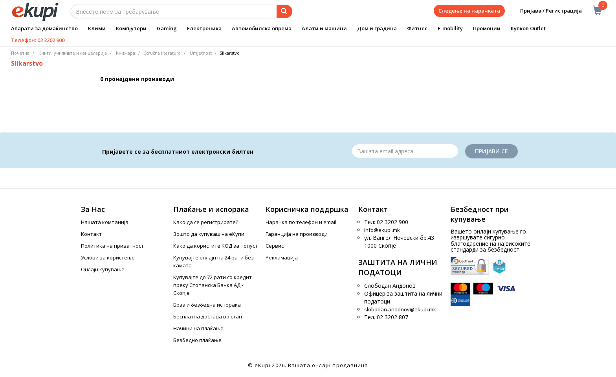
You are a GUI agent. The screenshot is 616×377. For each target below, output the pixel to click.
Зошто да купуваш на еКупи (208, 233)
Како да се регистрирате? (205, 222)
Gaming (167, 28)
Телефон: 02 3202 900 (37, 40)
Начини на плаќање (198, 328)
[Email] (405, 151)
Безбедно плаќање (197, 340)
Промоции (486, 28)
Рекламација (282, 257)
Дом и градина (377, 28)
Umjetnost (201, 53)
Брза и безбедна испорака (207, 304)
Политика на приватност (112, 245)
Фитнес (417, 28)
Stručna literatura (162, 53)
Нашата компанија (104, 222)
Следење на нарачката (469, 10)
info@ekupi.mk (382, 230)
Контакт (91, 233)
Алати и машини (324, 28)
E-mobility (450, 28)
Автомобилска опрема (262, 28)
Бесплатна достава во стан (207, 316)
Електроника (204, 28)
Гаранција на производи (297, 233)
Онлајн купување (103, 269)
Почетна (20, 53)
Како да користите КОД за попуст (215, 245)
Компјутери (131, 28)
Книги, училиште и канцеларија (72, 53)
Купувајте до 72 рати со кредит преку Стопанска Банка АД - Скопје (212, 285)
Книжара (125, 53)
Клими (97, 28)
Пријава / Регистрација (545, 11)
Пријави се (491, 151)
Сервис (275, 245)
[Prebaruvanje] (284, 11)
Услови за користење (108, 257)
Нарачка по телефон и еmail (301, 222)
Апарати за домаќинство (44, 28)
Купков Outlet (528, 28)
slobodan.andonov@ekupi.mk (400, 309)
